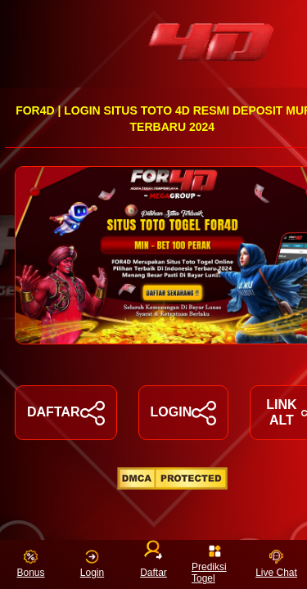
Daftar (153, 561)
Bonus (30, 564)
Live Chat (276, 564)
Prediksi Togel (209, 564)
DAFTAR (66, 413)
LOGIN (184, 413)
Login (92, 564)
